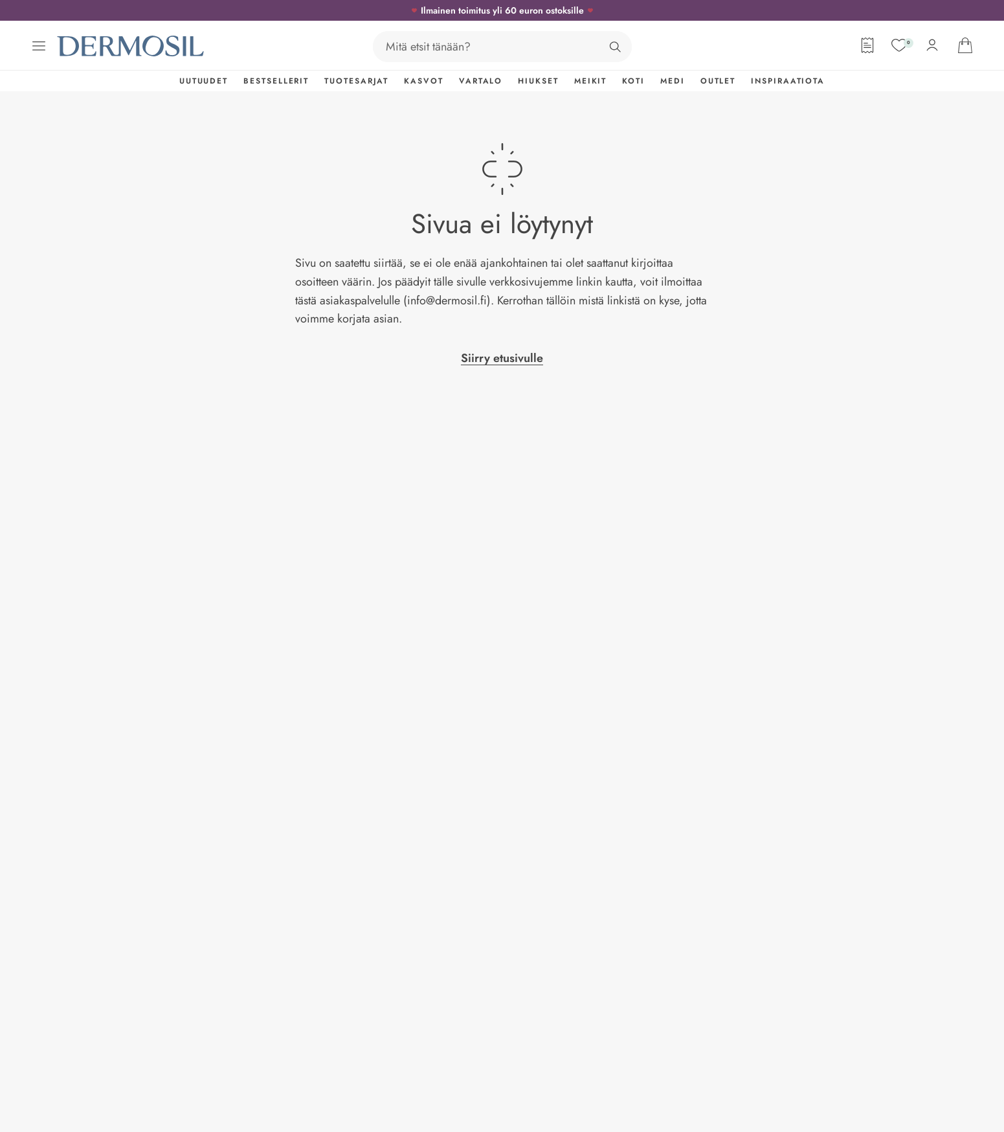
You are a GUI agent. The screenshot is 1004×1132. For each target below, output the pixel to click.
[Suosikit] (899, 45)
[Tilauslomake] (867, 45)
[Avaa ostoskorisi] (965, 45)
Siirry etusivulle (502, 358)
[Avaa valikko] (38, 46)
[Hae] (615, 46)
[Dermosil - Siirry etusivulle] (131, 46)
